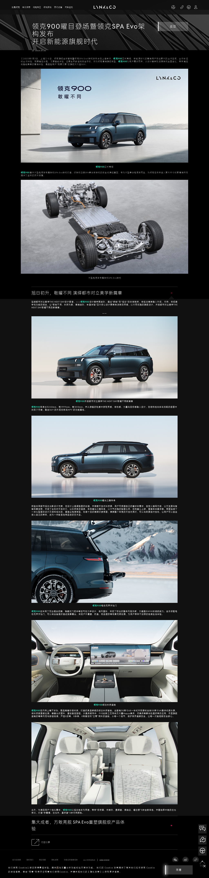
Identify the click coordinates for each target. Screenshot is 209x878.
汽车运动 (69, 7)
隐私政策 (54, 860)
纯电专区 (37, 7)
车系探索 (26, 7)
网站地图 (42, 860)
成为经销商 (16, 860)
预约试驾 (58, 7)
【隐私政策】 (95, 872)
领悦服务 (47, 7)
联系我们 (30, 860)
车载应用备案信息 (71, 860)
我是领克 (16, 7)
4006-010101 (104, 860)
